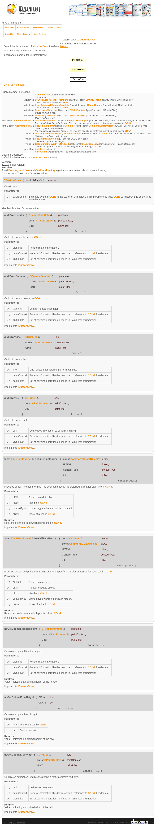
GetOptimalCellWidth (46, 144)
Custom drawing (45, 170)
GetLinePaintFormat (45, 121)
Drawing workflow (19, 170)
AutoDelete (41, 149)
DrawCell (40, 115)
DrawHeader (41, 100)
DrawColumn (42, 105)
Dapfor (13, 817)
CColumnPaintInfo (60, 105)
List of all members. (14, 85)
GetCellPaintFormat (45, 126)
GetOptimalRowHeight (47, 139)
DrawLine (40, 110)
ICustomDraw (40, 46)
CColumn (68, 126)
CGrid (65, 102)
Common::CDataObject (75, 121)
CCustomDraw (86, 39)
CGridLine (51, 110)
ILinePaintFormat (23, 121)
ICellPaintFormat (23, 126)
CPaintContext (93, 100)
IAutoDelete (41, 152)
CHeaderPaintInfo (58, 100)
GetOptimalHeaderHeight (48, 134)
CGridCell (51, 115)
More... (64, 46)
